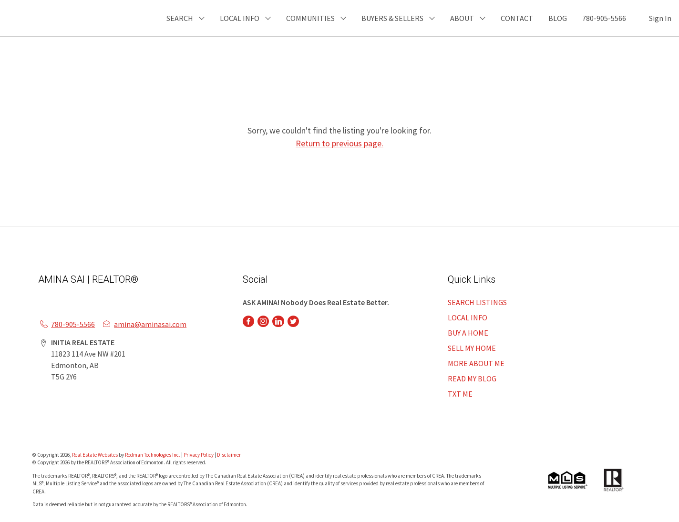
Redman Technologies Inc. (153, 454)
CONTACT (517, 18)
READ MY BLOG (472, 378)
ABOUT (462, 18)
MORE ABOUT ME (476, 363)
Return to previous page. (339, 143)
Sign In (660, 18)
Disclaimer (229, 454)
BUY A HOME (468, 333)
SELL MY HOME (472, 348)
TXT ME (460, 394)
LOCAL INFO (467, 317)
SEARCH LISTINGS (477, 302)
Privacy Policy (199, 454)
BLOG (557, 18)
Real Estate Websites (95, 454)
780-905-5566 (604, 18)
